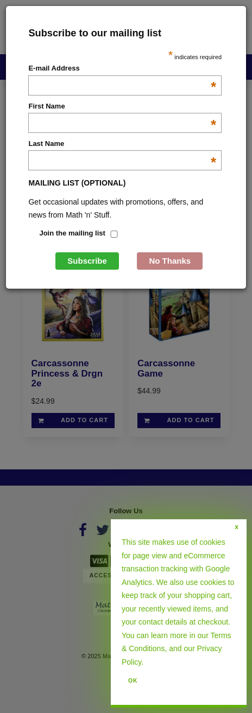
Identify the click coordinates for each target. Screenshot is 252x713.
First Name (122, 107)
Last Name (122, 144)
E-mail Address (122, 69)
